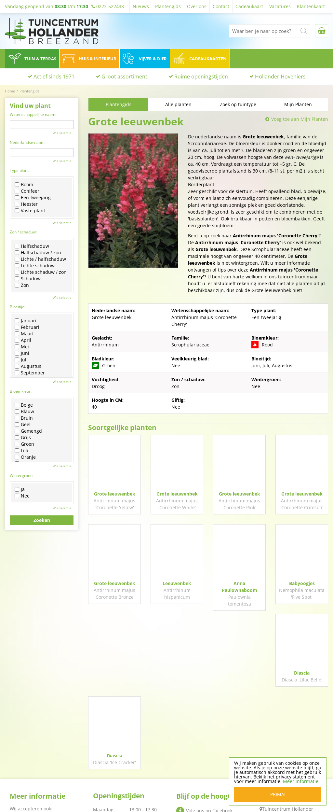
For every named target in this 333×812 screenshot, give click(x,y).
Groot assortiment (124, 76)
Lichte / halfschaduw (40, 259)
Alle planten (178, 104)
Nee (22, 496)
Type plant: (20, 170)
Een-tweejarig (33, 197)
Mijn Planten (298, 104)
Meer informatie (300, 781)
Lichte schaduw (35, 265)
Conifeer (27, 191)
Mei (22, 346)
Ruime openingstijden (201, 76)
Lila (21, 450)
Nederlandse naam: (28, 142)
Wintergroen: (21, 475)
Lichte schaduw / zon (41, 272)
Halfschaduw (32, 246)
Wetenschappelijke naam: (33, 114)
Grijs (23, 437)
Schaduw (28, 278)
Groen (24, 444)
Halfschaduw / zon (38, 252)
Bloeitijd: (17, 307)
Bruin (24, 418)
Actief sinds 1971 (53, 76)
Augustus (28, 366)
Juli (21, 359)
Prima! (278, 794)
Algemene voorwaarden (202, 790)
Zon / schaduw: (23, 232)
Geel (23, 424)
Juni (22, 353)
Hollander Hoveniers (280, 76)
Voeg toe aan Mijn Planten (299, 119)
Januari (25, 320)
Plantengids (118, 104)
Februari (27, 327)
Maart (24, 333)
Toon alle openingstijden (120, 794)
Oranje (25, 457)
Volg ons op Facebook (209, 735)
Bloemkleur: (21, 391)
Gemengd (28, 431)
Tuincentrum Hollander (287, 733)
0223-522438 (277, 756)
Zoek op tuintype (238, 104)
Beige (24, 405)
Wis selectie (62, 133)
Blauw (24, 411)
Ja (20, 489)
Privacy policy (191, 782)
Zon (22, 285)
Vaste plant (30, 210)
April (23, 340)
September (30, 373)
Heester (26, 204)
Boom (24, 184)
